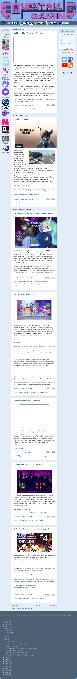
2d (19, 281)
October (9, 630)
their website (32, 95)
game (33, 598)
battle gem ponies (25, 598)
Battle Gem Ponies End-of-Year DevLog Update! (31, 529)
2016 (7, 667)
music (47, 392)
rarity (32, 283)
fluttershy (36, 281)
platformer (32, 456)
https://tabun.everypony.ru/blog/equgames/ (26, 194)
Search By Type (67, 49)
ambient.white (28, 109)
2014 (7, 670)
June (8, 634)
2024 (7, 624)
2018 (7, 663)
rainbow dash (26, 283)
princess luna (17, 283)
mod (19, 520)
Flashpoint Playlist (66, 43)
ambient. (20, 109)
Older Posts (53, 605)
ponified (31, 520)
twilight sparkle (17, 286)
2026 (7, 621)
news (37, 598)
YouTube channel (46, 93)
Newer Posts (16, 605)
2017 (7, 665)
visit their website (28, 335)
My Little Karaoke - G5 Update (25, 294)
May (8, 635)
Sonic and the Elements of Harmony (27, 401)
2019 (7, 661)
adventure (23, 281)
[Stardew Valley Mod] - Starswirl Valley (28, 464)
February (9, 641)
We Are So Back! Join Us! (67, 35)
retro (28, 203)
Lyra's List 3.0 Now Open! (66, 40)
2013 (7, 672)
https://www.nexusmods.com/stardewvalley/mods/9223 (29, 513)
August (9, 632)
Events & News (67, 31)
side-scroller (38, 456)
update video (34, 99)
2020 (7, 659)
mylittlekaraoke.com (38, 363)
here (27, 185)
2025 (7, 623)
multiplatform (33, 392)
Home (38, 605)
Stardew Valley (39, 520)
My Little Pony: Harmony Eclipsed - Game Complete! (33, 213)
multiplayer (41, 392)
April (8, 637)
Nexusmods (24, 520)
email (50, 181)
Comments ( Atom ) (26, 608)
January (9, 643)
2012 (7, 674)
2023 (7, 626)
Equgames (23, 203)
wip (43, 109)
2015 (7, 668)
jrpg (40, 281)
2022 (7, 628)
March (9, 639)
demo (34, 109)
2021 (7, 657)
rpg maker (40, 283)
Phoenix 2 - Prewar (20, 119)
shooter (33, 203)
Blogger (69, 615)
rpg (35, 283)
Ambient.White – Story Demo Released (28, 33)
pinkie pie (45, 281)
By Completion (67, 52)
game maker (24, 456)
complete (29, 281)
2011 (7, 676)
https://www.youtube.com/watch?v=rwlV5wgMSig (24, 587)
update (39, 109)
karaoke (26, 392)
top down (46, 283)
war (37, 203)
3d (19, 203)
